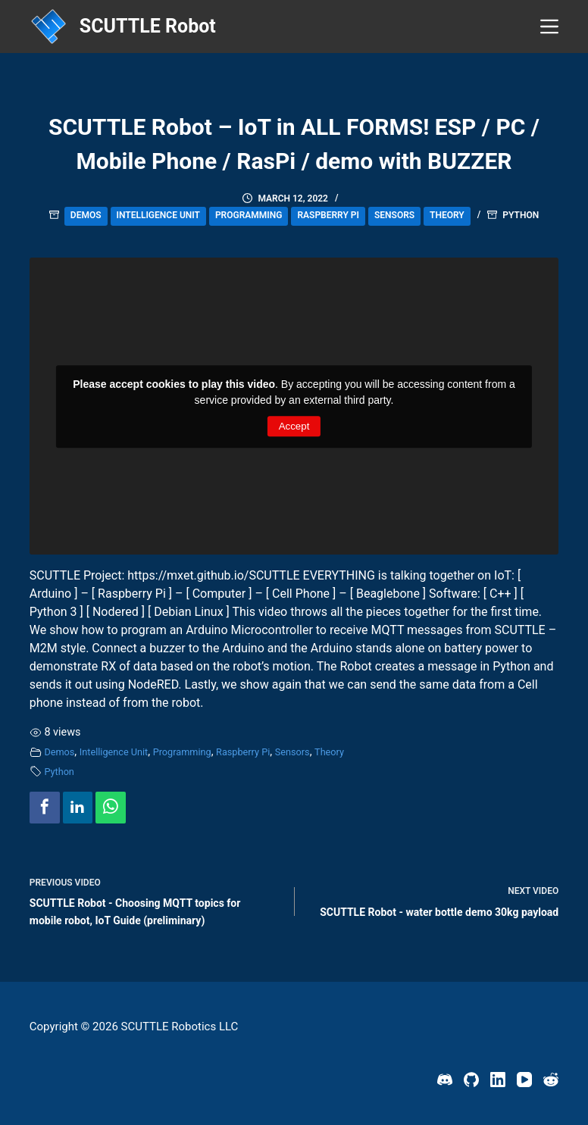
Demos (86, 215)
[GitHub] (471, 1079)
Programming (249, 215)
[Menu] (549, 26)
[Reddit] (550, 1079)
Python (520, 215)
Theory (447, 215)
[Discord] (444, 1079)
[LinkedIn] (497, 1079)
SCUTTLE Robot (148, 26)
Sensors (394, 215)
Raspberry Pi (328, 215)
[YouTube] (524, 1079)
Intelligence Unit (158, 215)
